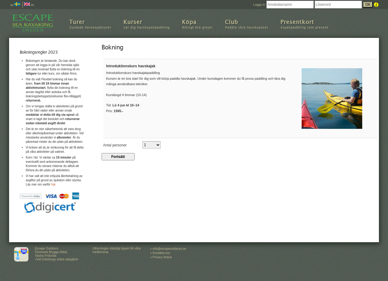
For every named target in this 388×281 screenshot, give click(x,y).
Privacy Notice (162, 257)
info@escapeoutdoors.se (169, 248)
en (29, 5)
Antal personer (115, 145)
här (53, 184)
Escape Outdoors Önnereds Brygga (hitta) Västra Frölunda (51, 252)
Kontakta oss (161, 253)
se (15, 5)
